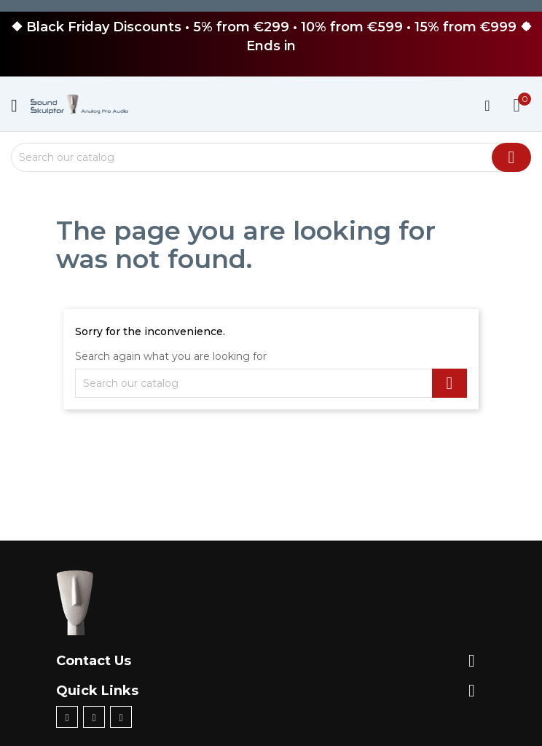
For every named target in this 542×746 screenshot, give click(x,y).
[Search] (271, 157)
